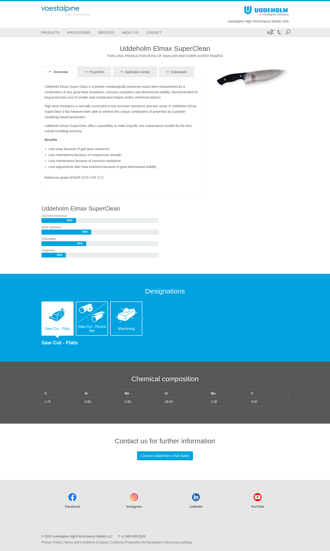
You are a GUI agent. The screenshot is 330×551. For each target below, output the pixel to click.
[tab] (57, 319)
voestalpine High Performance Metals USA (258, 21)
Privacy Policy (52, 542)
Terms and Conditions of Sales (86, 542)
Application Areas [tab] (134, 71)
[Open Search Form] (288, 32)
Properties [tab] (93, 71)
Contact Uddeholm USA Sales (164, 456)
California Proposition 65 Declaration (136, 542)
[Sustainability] (270, 32)
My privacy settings (178, 542)
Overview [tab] (57, 71)
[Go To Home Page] (72, 10)
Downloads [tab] (176, 71)
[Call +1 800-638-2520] (279, 32)
